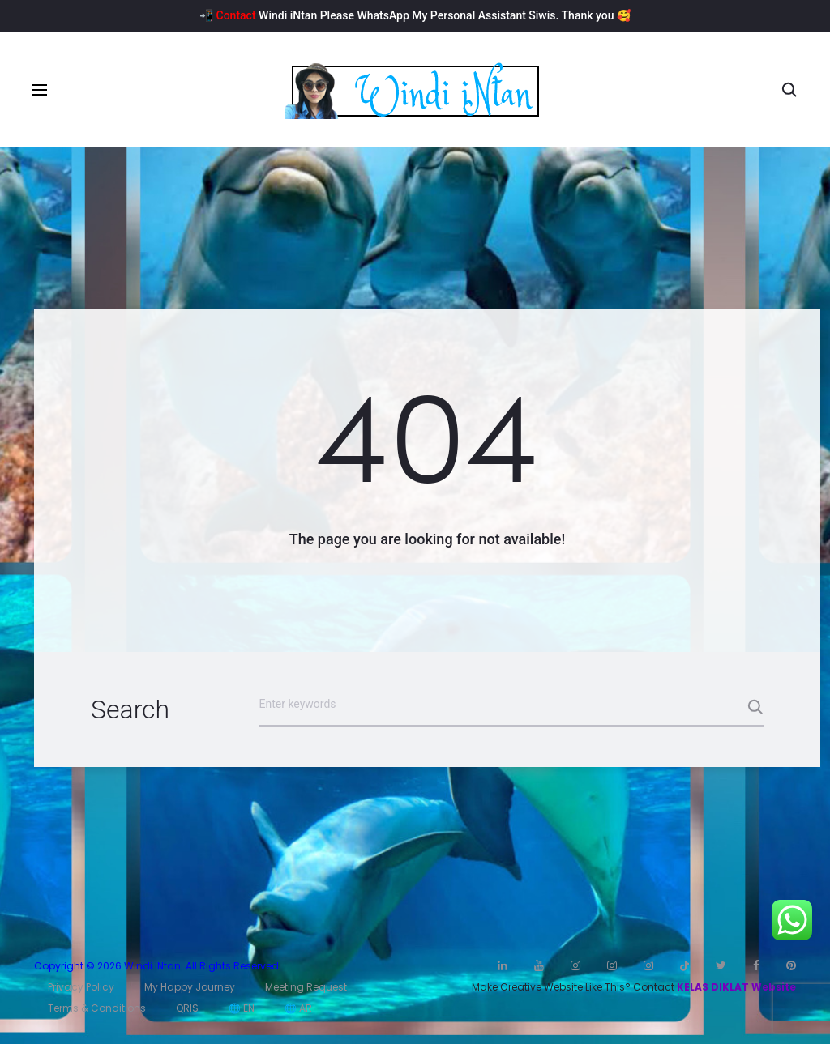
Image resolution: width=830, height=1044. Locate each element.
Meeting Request (306, 987)
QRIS (187, 1008)
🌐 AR (298, 1008)
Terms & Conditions (97, 1008)
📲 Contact (227, 15)
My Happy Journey (189, 987)
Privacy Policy (81, 987)
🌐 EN (242, 1008)
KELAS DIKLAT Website (736, 987)
